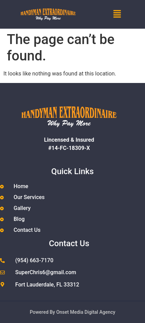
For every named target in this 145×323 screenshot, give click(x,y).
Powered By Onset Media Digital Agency (72, 312)
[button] (120, 14)
